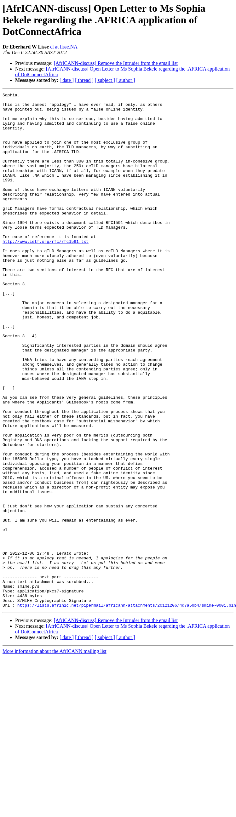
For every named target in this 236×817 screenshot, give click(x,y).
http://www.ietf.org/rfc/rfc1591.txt (46, 271)
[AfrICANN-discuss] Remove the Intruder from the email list (116, 63)
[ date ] (67, 80)
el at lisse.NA (64, 46)
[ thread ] (84, 80)
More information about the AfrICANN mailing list (54, 754)
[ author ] (125, 80)
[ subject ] (105, 80)
